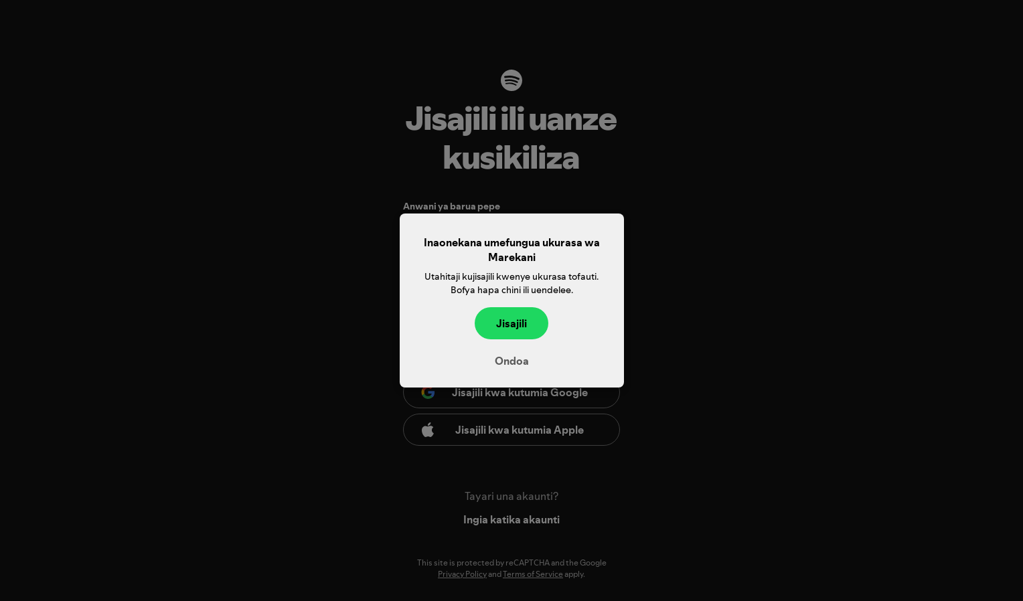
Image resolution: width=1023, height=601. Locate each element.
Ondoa (512, 360)
